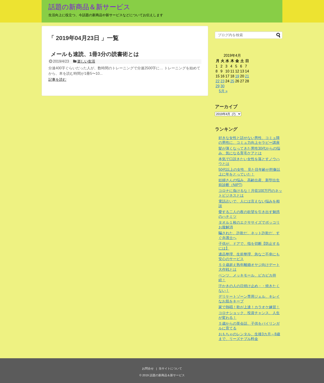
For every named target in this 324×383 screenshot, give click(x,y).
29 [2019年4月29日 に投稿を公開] (218, 86)
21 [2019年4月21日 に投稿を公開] (247, 76)
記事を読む (57, 79)
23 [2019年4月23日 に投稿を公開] (222, 81)
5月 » (223, 91)
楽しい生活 (86, 61)
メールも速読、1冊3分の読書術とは (95, 54)
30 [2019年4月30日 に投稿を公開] (222, 86)
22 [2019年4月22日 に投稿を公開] (218, 81)
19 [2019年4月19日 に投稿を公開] (237, 76)
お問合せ (148, 368)
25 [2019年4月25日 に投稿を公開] (232, 81)
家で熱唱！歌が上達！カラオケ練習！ (249, 307)
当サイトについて (170, 368)
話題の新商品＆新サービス (89, 7)
